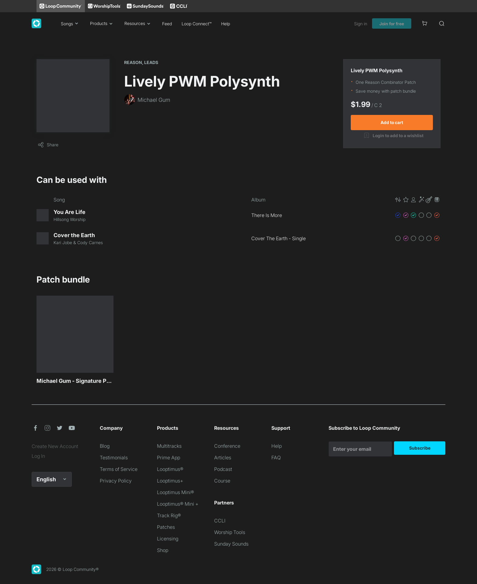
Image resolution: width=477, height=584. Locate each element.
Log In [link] (38, 456)
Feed (167, 23)
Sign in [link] (360, 23)
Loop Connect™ (196, 23)
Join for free (391, 23)
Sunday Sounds (231, 544)
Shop (162, 550)
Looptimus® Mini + (177, 504)
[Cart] (424, 23)
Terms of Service (119, 469)
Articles (222, 457)
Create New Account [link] (55, 446)
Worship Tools (229, 532)
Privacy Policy (116, 481)
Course (222, 481)
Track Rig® (169, 515)
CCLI (219, 521)
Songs (70, 23)
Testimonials (114, 457)
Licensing (167, 539)
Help (225, 23)
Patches (166, 527)
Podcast (223, 469)
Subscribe (419, 447)
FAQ (276, 457)
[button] (417, 199)
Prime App (168, 457)
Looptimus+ (170, 481)
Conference (227, 446)
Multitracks (169, 446)
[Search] (441, 23)
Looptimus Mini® (175, 492)
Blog (105, 446)
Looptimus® (170, 469)
